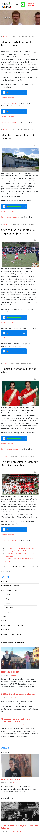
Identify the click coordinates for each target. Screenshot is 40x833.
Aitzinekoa (16, 566)
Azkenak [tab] (20, 643)
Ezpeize (8, 594)
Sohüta (8, 603)
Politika (6, 630)
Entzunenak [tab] (8, 643)
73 (24, 566)
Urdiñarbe (9, 608)
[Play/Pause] (22, 4)
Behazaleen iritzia (10, 779)
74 (28, 566)
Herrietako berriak (10, 590)
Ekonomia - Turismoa (11, 586)
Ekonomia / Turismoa (20, 725)
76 (37, 566)
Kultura (6, 621)
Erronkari (8, 612)
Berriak (13, 675)
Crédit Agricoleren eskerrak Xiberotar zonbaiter (15, 720)
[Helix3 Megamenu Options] (17, 4)
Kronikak (16, 783)
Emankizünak (17, 831)
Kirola (5, 36)
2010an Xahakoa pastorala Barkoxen (19, 694)
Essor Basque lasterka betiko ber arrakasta (20, 548)
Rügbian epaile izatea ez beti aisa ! (17, 551)
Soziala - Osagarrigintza (12, 634)
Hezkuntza (7, 581)
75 (33, 566)
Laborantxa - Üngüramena (13, 625)
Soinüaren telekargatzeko (10, 103)
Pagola (8, 599)
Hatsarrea (6, 566)
